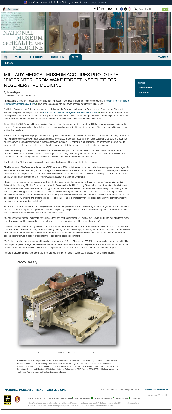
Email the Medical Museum (156, 390)
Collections (35, 57)
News (75, 57)
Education (57, 57)
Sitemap (136, 398)
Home (30, 398)
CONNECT (163, 57)
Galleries (144, 92)
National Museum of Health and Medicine (35, 389)
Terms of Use (122, 398)
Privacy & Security (103, 398)
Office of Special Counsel (59, 398)
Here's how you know (93, 2)
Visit (18, 57)
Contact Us (40, 398)
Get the (12, 9)
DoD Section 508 (82, 398)
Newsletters (145, 87)
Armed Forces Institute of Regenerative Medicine (71, 112)
